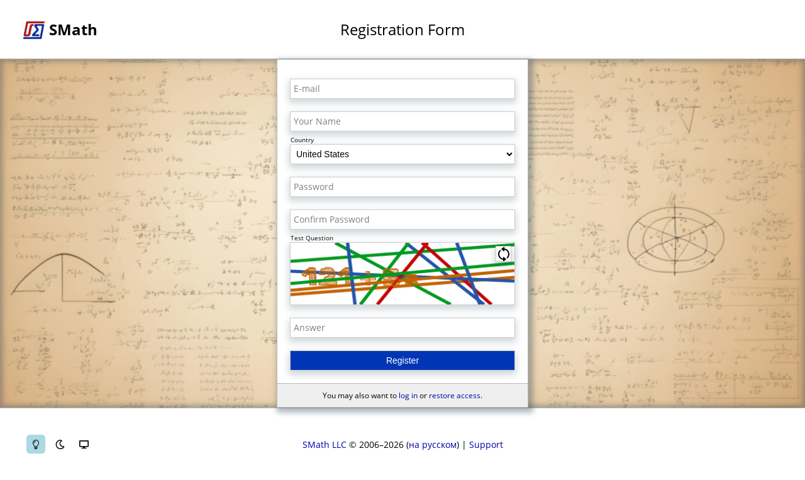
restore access (454, 395)
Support (486, 444)
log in (408, 395)
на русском (433, 444)
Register (402, 360)
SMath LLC (325, 444)
